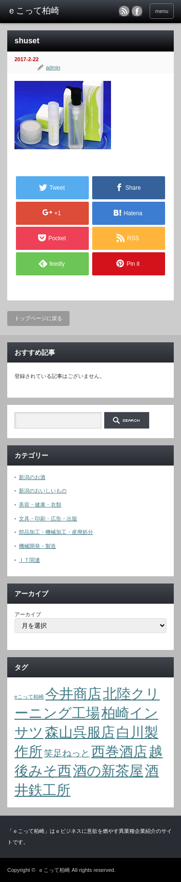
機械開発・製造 (37, 546)
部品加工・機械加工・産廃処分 (56, 532)
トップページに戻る (38, 318)
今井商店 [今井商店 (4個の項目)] (73, 693)
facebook (137, 11)
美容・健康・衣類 (40, 504)
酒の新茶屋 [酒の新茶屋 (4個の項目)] (108, 770)
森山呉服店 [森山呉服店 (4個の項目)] (80, 732)
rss (124, 11)
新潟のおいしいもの (43, 490)
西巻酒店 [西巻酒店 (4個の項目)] (119, 751)
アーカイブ (27, 614)
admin (53, 67)
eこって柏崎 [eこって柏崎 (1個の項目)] (29, 697)
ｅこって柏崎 (54, 870)
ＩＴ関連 (29, 560)
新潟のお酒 (32, 477)
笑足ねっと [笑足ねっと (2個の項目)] (67, 753)
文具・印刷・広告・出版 (48, 518)
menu (161, 11)
